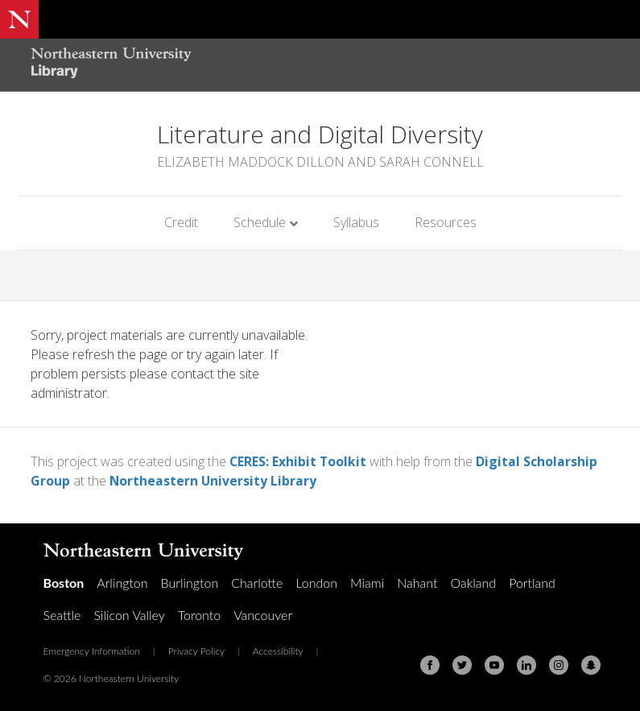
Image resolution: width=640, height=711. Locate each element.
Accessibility (278, 650)
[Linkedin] (526, 664)
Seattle (62, 614)
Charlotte (257, 581)
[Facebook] (430, 664)
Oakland (473, 581)
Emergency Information (91, 650)
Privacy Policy (196, 650)
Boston (64, 581)
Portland (532, 581)
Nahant (417, 581)
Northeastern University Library (213, 481)
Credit (181, 222)
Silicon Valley (128, 614)
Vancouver (262, 614)
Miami (367, 581)
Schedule (259, 222)
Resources (446, 222)
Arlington (122, 581)
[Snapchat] (591, 664)
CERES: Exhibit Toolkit (298, 461)
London (316, 581)
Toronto (199, 614)
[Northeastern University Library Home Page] (111, 65)
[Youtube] (494, 664)
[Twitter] (462, 664)
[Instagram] (558, 664)
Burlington (190, 581)
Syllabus (356, 222)
